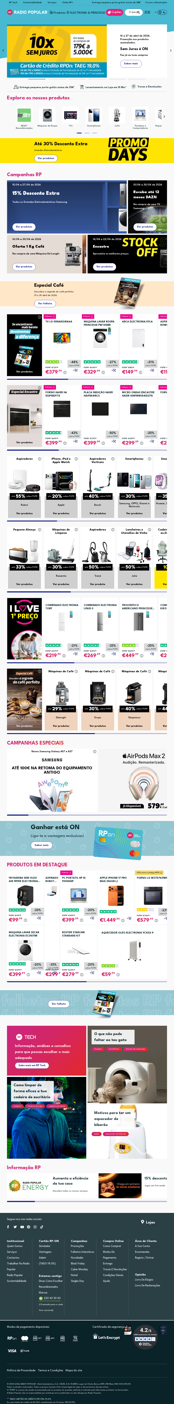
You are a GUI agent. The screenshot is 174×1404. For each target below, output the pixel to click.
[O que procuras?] (134, 12)
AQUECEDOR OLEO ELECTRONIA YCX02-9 (128, 933)
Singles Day (77, 1281)
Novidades (77, 1258)
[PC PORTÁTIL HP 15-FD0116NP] (78, 895)
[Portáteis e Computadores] (140, 115)
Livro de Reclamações (147, 1285)
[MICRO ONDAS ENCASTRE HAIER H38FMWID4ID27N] (138, 408)
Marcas (43, 1292)
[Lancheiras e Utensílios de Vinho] (134, 551)
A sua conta (142, 1246)
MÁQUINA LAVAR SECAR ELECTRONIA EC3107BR (24, 934)
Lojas (148, 1222)
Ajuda (106, 1281)
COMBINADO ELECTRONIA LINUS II (100, 607)
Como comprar (112, 1246)
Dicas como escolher (51, 1281)
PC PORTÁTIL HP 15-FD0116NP (74, 880)
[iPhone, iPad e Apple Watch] (61, 480)
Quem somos (14, 1246)
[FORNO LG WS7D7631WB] (153, 895)
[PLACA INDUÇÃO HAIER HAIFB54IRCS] (100, 408)
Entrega (107, 1263)
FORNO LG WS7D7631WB (152, 878)
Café (117, 126)
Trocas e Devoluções (156, 2)
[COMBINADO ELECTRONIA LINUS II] (100, 620)
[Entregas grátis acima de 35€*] (44, 87)
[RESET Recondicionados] (24, 115)
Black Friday (78, 1263)
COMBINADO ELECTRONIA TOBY (61, 607)
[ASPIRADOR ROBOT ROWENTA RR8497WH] (52, 891)
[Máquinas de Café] (61, 693)
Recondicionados (48, 1287)
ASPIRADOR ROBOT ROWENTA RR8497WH (51, 880)
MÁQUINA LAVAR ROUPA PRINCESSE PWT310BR (99, 323)
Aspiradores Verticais (98, 461)
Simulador (44, 1246)
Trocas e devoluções (115, 1269)
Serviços (52, 2)
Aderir (42, 1258)
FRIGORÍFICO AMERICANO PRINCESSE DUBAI (137, 607)
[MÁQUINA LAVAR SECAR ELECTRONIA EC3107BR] (25, 950)
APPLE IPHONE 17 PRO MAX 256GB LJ (113, 880)
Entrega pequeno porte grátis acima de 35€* (116, 2)
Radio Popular (15, 1275)
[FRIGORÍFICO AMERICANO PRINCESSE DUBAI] (138, 620)
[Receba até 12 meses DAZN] (151, 196)
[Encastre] (128, 248)
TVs (71, 126)
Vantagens (45, 1252)
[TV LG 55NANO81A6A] (62, 337)
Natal (74, 1275)
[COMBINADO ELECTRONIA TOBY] (62, 620)
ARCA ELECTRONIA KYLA (137, 322)
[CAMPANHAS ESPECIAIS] (35, 744)
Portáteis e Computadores (140, 127)
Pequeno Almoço (24, 529)
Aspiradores (24, 459)
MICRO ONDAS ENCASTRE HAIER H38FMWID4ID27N (138, 394)
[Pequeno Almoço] (24, 551)
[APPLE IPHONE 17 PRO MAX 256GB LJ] (116, 895)
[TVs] (70, 115)
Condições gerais (113, 1275)
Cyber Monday (79, 1269)
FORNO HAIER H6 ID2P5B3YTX (56, 394)
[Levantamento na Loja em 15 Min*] (102, 87)
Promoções (77, 1246)
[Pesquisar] (138, 12)
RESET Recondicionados (24, 127)
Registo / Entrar (144, 1258)
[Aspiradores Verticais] (97, 480)
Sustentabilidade (32, 2)
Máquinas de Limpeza (61, 531)
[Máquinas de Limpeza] (61, 551)
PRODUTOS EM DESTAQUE (37, 865)
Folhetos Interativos (82, 1252)
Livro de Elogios (144, 1280)
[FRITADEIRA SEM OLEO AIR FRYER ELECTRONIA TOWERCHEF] (25, 895)
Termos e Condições (50, 1370)
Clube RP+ (67, 2)
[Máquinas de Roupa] (47, 115)
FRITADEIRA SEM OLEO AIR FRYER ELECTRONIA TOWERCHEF (23, 880)
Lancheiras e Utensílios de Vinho (134, 531)
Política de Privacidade (21, 1370)
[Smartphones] (94, 115)
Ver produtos (46, 158)
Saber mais (41, 845)
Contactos (13, 1258)
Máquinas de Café (61, 671)
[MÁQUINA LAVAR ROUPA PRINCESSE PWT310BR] (100, 337)
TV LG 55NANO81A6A (58, 322)
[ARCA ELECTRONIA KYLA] (138, 337)
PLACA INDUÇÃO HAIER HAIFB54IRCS (98, 394)
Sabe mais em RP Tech (31, 1065)
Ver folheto (45, 303)
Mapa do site (74, 1370)
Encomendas (142, 1252)
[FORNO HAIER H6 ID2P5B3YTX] (62, 408)
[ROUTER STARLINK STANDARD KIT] (78, 950)
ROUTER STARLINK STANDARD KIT (73, 934)
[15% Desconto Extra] (66, 195)
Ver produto (97, 584)
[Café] (117, 115)
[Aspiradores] (24, 480)
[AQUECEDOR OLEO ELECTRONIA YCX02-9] (134, 950)
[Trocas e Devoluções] (146, 87)
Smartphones (94, 126)
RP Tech (13, 2)
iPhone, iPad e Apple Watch (61, 461)
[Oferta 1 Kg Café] (48, 248)
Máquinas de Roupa (47, 126)
